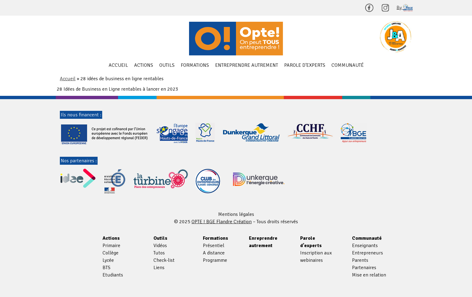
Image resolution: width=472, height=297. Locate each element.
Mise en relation (369, 275)
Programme (215, 260)
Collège (110, 253)
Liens (158, 268)
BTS (106, 268)
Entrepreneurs (367, 253)
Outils (167, 65)
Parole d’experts (304, 65)
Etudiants (113, 275)
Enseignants (365, 245)
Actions (143, 65)
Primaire (111, 245)
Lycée (108, 260)
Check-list (164, 260)
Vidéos (160, 245)
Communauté (347, 65)
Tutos (159, 253)
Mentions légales (236, 214)
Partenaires (364, 268)
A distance (214, 253)
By (405, 8)
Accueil (118, 65)
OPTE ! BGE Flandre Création (236, 38)
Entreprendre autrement (246, 65)
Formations (195, 65)
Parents (360, 260)
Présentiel (213, 245)
